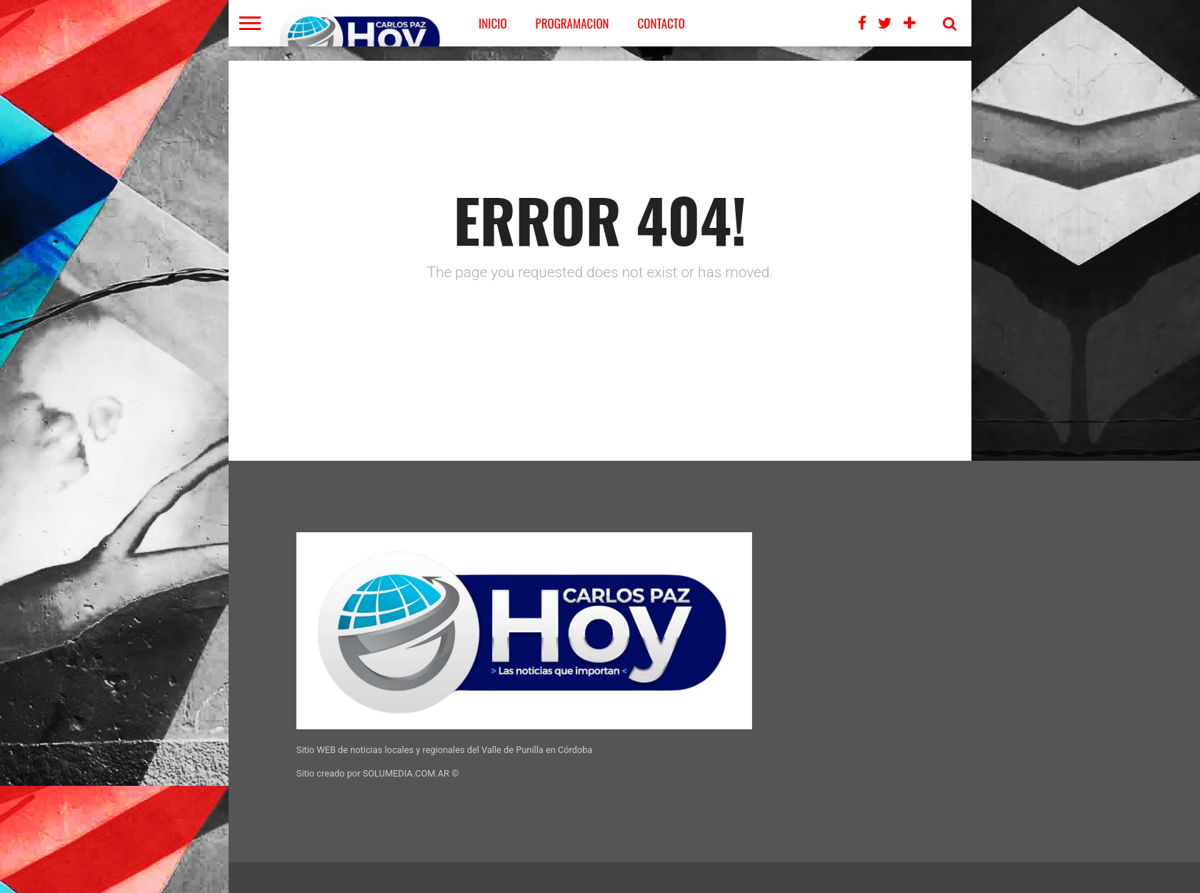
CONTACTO (661, 23)
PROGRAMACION (572, 23)
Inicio (493, 23)
